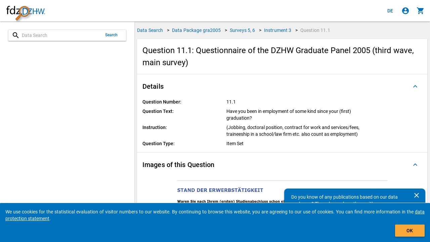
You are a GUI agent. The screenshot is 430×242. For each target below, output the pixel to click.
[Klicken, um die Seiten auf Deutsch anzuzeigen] (390, 10)
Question (315, 30)
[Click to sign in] (405, 10)
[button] (282, 86)
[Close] (416, 195)
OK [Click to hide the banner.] (409, 230)
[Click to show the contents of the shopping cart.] (420, 10)
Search (111, 35)
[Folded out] (415, 86)
